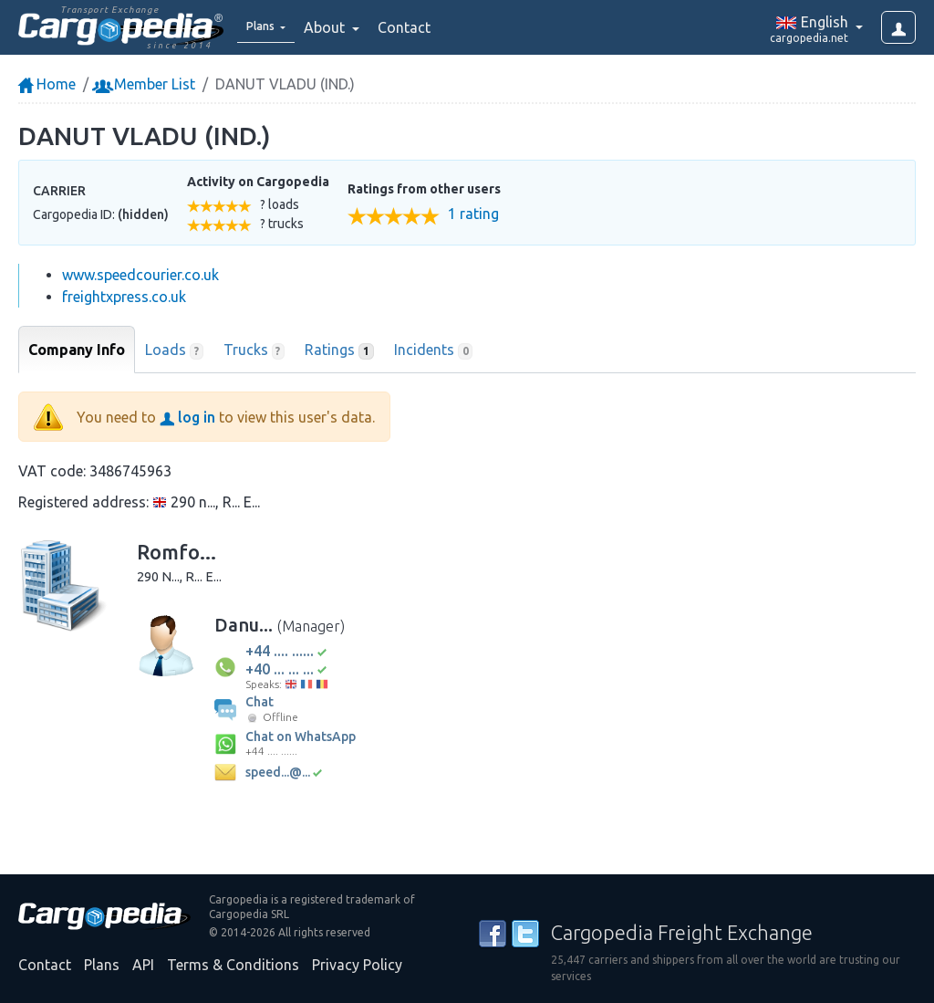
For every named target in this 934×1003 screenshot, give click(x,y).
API (143, 964)
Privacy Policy (357, 964)
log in (187, 417)
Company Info (76, 349)
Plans (101, 964)
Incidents (433, 350)
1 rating (473, 214)
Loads (174, 350)
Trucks (254, 350)
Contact (416, 27)
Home (47, 84)
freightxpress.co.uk (124, 296)
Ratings (339, 350)
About (339, 27)
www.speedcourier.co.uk (140, 274)
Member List (145, 84)
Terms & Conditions (233, 964)
